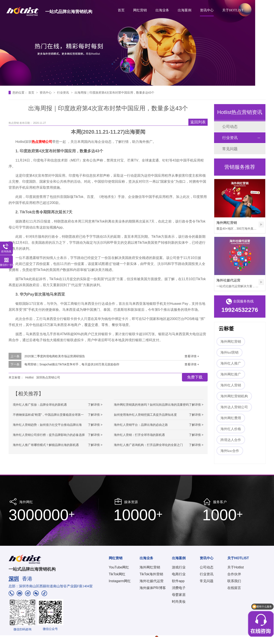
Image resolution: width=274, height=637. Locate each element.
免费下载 (195, 377)
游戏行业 (179, 567)
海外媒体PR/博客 (153, 588)
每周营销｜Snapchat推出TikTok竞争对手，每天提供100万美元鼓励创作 (71, 364)
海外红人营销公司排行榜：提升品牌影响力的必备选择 (49, 435)
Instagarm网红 (120, 581)
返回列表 (198, 122)
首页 (121, 10)
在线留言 (234, 588)
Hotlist (29, 377)
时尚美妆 (179, 601)
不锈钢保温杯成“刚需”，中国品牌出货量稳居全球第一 (48, 414)
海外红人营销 (230, 385)
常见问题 (230, 149)
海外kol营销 (229, 352)
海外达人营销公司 (234, 407)
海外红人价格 (230, 429)
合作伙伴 (234, 574)
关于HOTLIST (232, 10)
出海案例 (184, 10)
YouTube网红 (119, 567)
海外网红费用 (230, 418)
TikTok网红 (117, 574)
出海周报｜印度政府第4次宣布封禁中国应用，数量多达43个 (114, 92)
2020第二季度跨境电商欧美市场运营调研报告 (54, 356)
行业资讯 (63, 92)
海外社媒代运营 (228, 280)
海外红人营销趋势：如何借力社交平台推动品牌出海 (47, 424)
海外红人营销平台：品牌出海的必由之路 (141, 424)
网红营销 (140, 10)
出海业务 (162, 10)
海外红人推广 (230, 363)
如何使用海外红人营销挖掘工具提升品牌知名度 (145, 414)
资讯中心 (207, 10)
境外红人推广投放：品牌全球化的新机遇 (40, 404)
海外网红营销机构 (234, 396)
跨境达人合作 (230, 440)
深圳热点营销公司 (48, 377)
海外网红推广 (230, 374)
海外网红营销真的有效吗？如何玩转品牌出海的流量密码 (151, 404)
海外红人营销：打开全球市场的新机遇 (139, 435)
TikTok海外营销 (151, 574)
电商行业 (179, 574)
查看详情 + (192, 356)
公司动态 (230, 126)
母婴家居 (179, 595)
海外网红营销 (226, 222)
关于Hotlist (235, 567)
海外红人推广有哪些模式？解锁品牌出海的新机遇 (46, 445)
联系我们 (234, 581)
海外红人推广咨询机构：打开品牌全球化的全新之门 (148, 445)
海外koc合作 (229, 451)
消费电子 (179, 588)
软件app (178, 581)
